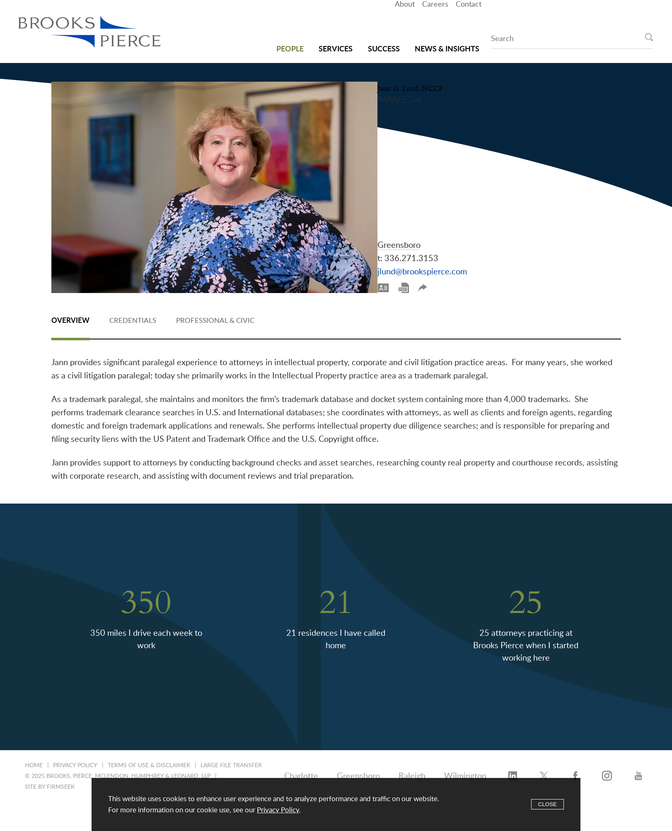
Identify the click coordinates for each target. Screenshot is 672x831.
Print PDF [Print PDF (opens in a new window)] (428, 261)
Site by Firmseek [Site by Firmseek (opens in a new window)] (50, 784)
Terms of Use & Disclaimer (149, 762)
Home (34, 762)
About (405, 18)
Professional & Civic (215, 316)
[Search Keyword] (572, 40)
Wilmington (465, 773)
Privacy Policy (75, 762)
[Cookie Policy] (336, 804)
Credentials (132, 316)
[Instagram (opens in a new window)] (607, 773)
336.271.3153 (435, 232)
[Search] (649, 37)
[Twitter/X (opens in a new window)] (544, 773)
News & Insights (447, 42)
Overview (70, 316)
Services (336, 42)
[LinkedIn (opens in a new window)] (512, 773)
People (290, 42)
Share (446, 261)
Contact (468, 18)
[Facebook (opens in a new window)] (575, 773)
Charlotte (301, 773)
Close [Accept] (547, 804)
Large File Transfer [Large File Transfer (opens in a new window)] (231, 762)
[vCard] (407, 261)
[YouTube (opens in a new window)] (638, 773)
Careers (435, 18)
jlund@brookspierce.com (446, 245)
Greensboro (423, 218)
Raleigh (412, 773)
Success (384, 42)
